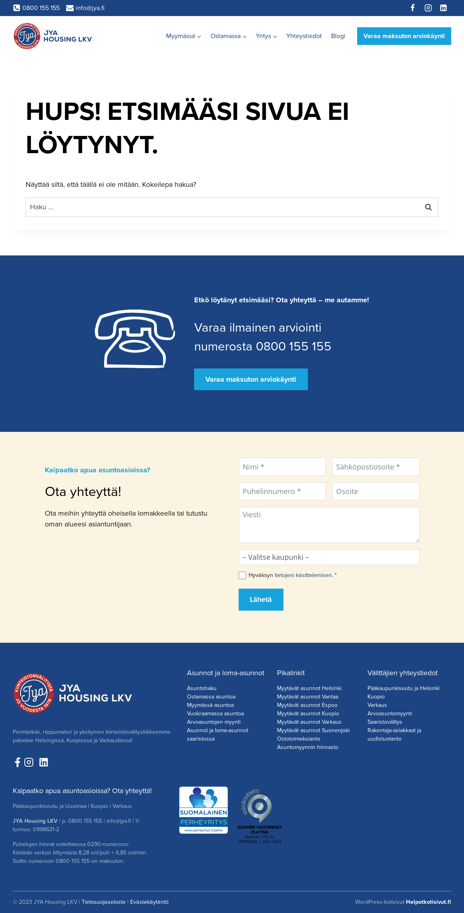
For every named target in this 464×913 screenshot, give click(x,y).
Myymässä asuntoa (210, 705)
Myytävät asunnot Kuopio (308, 713)
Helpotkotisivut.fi (428, 901)
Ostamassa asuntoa (211, 696)
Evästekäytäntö (149, 901)
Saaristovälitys (385, 722)
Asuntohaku (202, 688)
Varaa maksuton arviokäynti (404, 35)
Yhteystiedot (304, 35)
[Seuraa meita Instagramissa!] (31, 762)
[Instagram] (428, 8)
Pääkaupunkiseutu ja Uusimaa (49, 806)
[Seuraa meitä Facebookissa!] (17, 762)
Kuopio (376, 696)
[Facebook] (412, 8)
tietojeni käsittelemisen (303, 575)
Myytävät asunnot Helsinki (309, 688)
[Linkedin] (443, 8)
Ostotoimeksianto (298, 739)
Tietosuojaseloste (104, 901)
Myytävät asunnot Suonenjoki (313, 730)
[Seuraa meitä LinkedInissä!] (43, 762)
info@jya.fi (118, 821)
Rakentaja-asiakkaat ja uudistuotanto (394, 734)
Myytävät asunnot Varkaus (309, 722)
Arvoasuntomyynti (390, 713)
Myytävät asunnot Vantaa (307, 696)
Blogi (338, 35)
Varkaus (377, 705)
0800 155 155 (85, 821)
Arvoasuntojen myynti (214, 722)
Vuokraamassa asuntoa (215, 713)
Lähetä (261, 599)
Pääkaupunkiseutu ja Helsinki (404, 688)
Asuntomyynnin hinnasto (307, 747)
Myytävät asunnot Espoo (307, 705)
